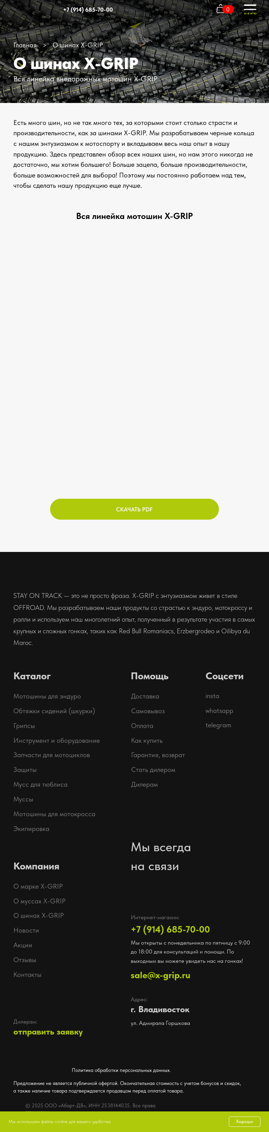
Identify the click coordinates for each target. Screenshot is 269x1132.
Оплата (142, 725)
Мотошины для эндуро (47, 696)
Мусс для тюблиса (40, 784)
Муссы (23, 799)
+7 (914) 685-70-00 (88, 9)
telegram (218, 725)
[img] (229, 1102)
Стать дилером (153, 769)
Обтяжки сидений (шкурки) (54, 711)
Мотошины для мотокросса (54, 814)
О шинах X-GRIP (38, 915)
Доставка (145, 696)
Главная (25, 45)
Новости (26, 930)
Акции (22, 945)
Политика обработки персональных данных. (121, 1070)
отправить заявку (48, 1032)
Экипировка (31, 828)
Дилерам (144, 784)
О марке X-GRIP (38, 886)
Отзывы (24, 960)
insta (212, 696)
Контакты (27, 974)
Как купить (147, 740)
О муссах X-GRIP (39, 901)
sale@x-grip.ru (160, 975)
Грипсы (24, 725)
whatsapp (219, 710)
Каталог (32, 676)
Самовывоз (148, 711)
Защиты (25, 769)
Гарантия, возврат (158, 755)
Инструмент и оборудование (56, 740)
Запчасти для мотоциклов (51, 755)
